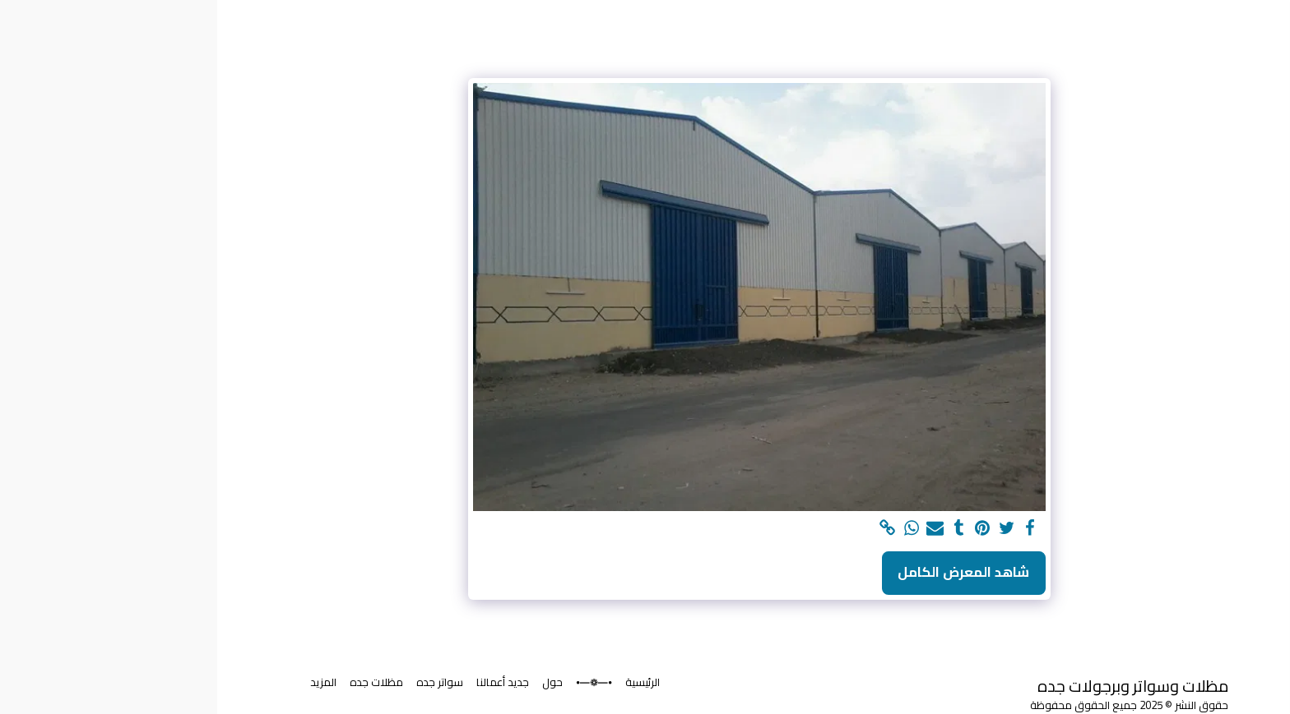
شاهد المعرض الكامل (746, 572)
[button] (1188, 478)
